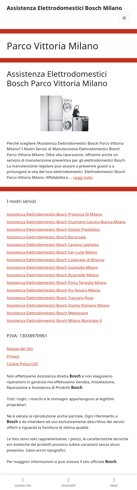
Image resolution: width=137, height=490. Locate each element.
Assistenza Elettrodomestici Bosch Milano (64, 8)
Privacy (13, 356)
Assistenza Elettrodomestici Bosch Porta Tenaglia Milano (57, 282)
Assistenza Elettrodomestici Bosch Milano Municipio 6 (54, 320)
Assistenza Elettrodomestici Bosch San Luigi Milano (52, 252)
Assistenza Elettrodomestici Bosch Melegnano (47, 312)
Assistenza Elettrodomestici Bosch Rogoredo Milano (53, 274)
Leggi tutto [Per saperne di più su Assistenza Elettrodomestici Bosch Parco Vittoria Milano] (83, 177)
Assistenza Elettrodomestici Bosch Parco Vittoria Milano (57, 78)
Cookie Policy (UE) (22, 363)
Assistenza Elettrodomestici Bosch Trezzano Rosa (50, 297)
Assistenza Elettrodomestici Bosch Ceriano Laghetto (53, 244)
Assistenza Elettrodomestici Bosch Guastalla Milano (52, 267)
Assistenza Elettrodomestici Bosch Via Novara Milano (53, 290)
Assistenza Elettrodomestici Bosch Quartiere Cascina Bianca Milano (66, 221)
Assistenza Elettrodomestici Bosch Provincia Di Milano (54, 214)
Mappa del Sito (20, 348)
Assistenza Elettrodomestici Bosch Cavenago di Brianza (55, 259)
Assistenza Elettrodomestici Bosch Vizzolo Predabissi (53, 229)
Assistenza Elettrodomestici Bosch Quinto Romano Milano (58, 305)
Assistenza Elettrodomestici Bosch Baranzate (46, 237)
